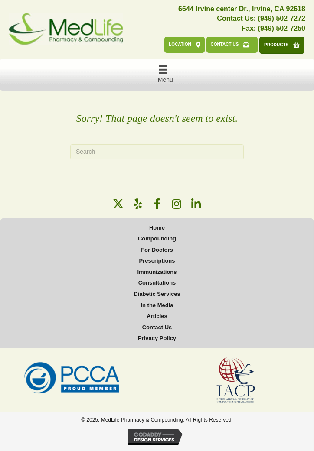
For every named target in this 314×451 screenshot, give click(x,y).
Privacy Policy (157, 338)
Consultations (157, 282)
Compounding (157, 238)
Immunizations (157, 272)
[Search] (157, 151)
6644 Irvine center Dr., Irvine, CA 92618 (241, 9)
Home (157, 227)
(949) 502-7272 (281, 18)
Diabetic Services (157, 294)
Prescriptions (157, 260)
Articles (157, 316)
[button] (118, 203)
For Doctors (157, 250)
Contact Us (157, 327)
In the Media (157, 305)
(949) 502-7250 (281, 28)
